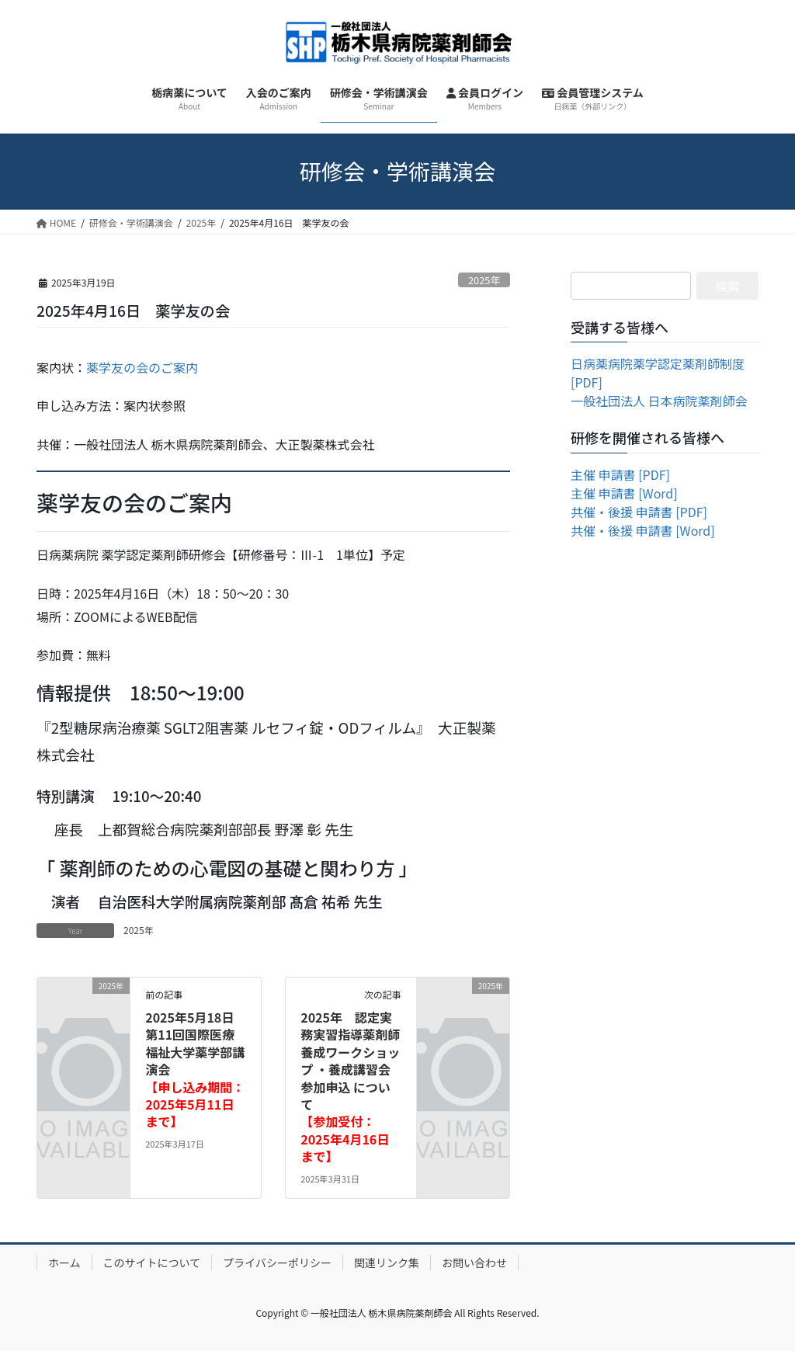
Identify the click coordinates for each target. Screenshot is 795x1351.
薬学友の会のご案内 (142, 367)
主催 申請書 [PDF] (620, 474)
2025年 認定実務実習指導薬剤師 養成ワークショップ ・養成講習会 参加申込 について (350, 1086)
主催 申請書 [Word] (624, 493)
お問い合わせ (474, 1262)
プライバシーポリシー (277, 1262)
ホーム (64, 1262)
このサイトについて (152, 1262)
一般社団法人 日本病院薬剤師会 (659, 400)
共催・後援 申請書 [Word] (643, 530)
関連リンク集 (386, 1262)
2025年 (484, 280)
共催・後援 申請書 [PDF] (639, 511)
